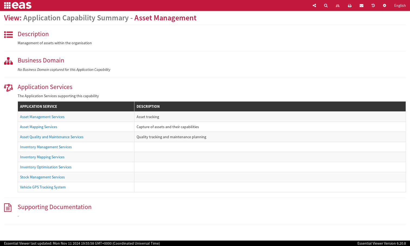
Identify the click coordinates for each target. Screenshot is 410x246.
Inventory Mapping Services (42, 156)
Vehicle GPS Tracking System (43, 187)
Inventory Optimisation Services (46, 167)
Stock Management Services (42, 177)
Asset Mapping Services (38, 126)
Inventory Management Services (46, 146)
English (400, 5)
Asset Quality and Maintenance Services (51, 136)
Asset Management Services (42, 116)
